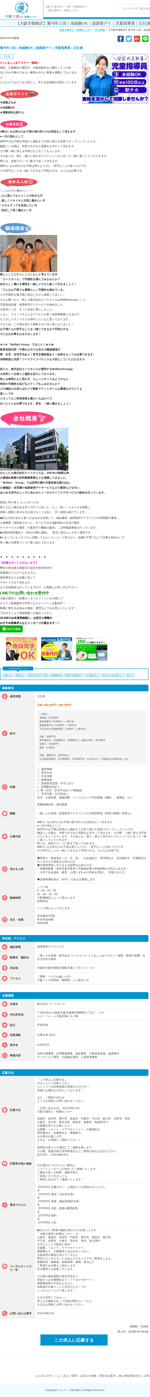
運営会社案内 (107, 1375)
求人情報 (100, 29)
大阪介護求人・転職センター (75, 29)
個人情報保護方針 (129, 1375)
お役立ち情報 (88, 1375)
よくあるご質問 (67, 1375)
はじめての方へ (45, 1375)
